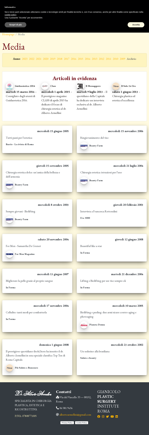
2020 (45, 59)
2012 (101, 59)
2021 (38, 59)
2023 (24, 59)
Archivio (131, 59)
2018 (59, 59)
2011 (108, 59)
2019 (52, 59)
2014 (87, 59)
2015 (80, 59)
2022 (31, 59)
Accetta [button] (136, 25)
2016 (73, 59)
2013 (94, 59)
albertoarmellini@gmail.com (75, 414)
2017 (66, 59)
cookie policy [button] (10, 15)
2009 (122, 59)
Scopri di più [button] (15, 25)
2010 (115, 59)
